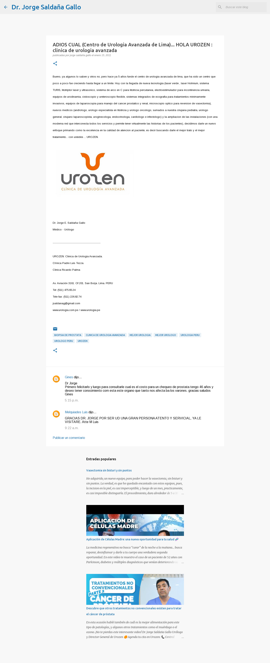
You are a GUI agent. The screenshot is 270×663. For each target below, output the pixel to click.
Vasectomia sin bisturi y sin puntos (109, 470)
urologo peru (63, 341)
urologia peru (190, 335)
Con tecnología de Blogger (135, 657)
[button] (55, 64)
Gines (69, 377)
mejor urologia (140, 335)
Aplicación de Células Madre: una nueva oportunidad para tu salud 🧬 (132, 539)
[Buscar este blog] (245, 7)
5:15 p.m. (72, 400)
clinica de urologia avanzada (105, 335)
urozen (82, 341)
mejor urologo (165, 335)
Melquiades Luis (76, 412)
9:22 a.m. (72, 428)
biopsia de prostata (67, 335)
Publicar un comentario (69, 437)
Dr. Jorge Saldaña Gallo (46, 7)
